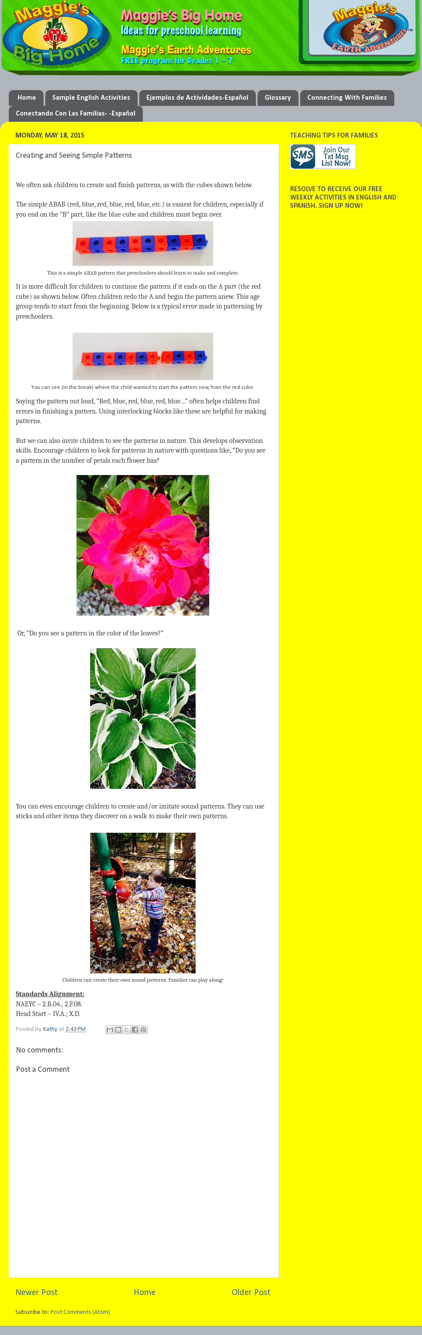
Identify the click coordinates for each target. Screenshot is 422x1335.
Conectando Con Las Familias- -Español (75, 113)
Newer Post (36, 1292)
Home (27, 98)
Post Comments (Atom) (80, 1312)
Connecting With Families (347, 98)
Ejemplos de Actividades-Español (197, 98)
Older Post (251, 1292)
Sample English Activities (91, 98)
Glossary (278, 98)
